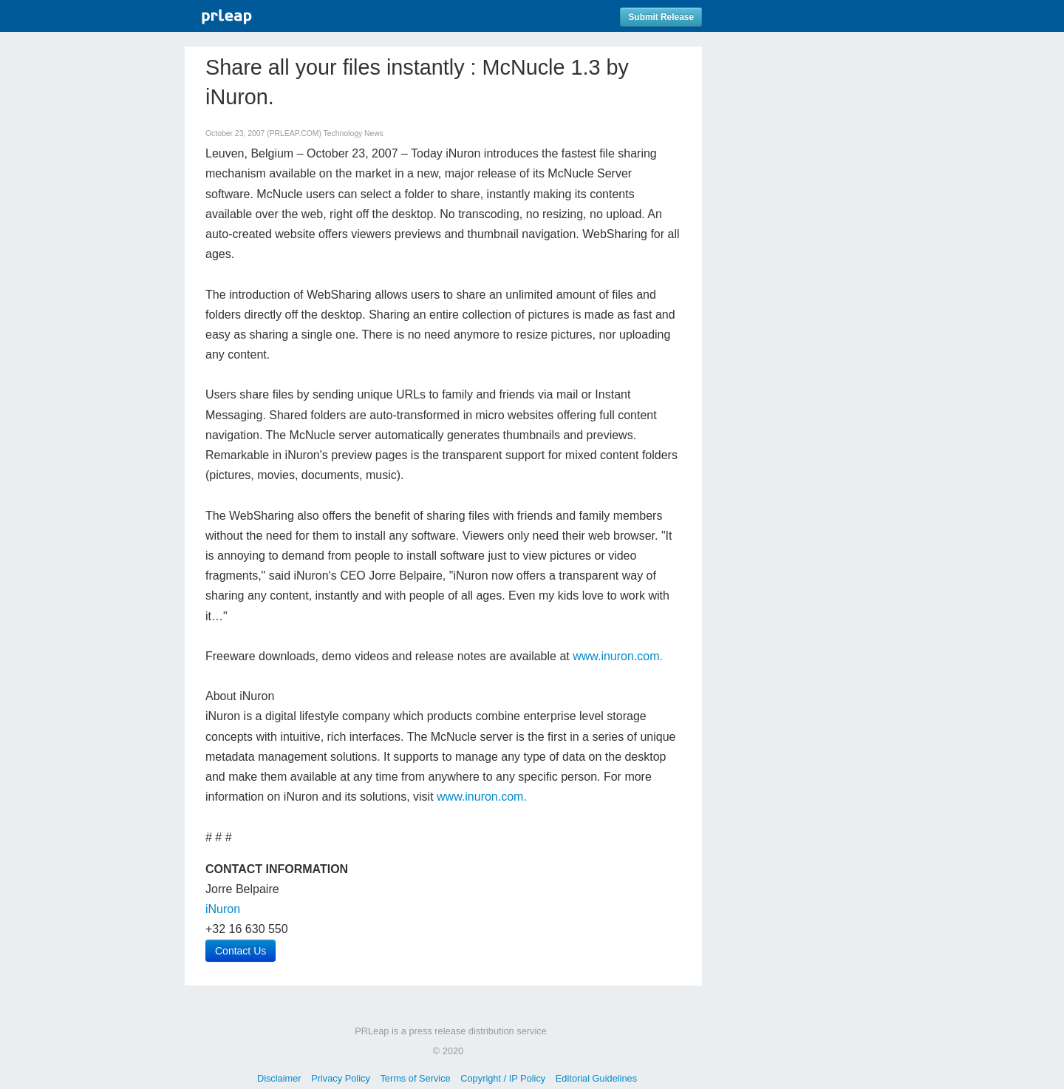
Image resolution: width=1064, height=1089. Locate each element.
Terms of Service (415, 1078)
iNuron (222, 909)
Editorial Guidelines (596, 1078)
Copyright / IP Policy (502, 1078)
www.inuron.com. (618, 656)
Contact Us (240, 951)
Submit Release (661, 17)
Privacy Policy (340, 1078)
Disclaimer (279, 1078)
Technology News (353, 133)
